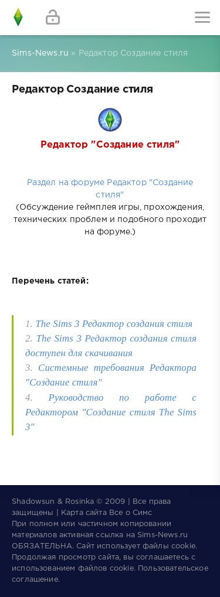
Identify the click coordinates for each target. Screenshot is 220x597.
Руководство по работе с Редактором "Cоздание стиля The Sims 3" (111, 412)
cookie (183, 546)
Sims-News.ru (162, 535)
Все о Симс (131, 513)
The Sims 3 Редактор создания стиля (113, 323)
